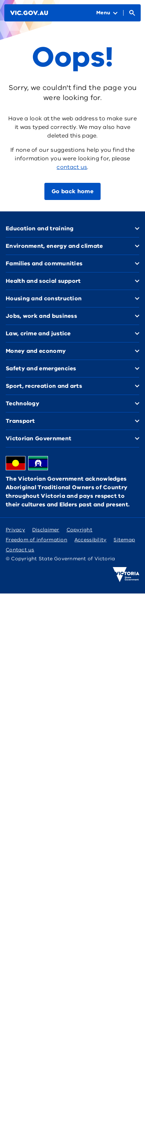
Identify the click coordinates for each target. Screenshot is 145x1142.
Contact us (20, 549)
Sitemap (124, 539)
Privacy (15, 529)
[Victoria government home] (126, 574)
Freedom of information (36, 539)
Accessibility (90, 539)
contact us (72, 167)
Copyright (79, 529)
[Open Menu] (107, 12)
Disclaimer (45, 529)
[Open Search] (132, 12)
